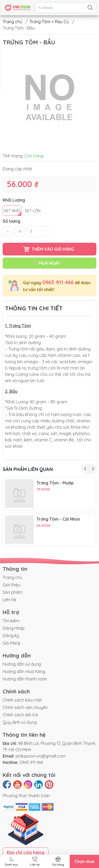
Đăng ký (11, 635)
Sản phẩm (12, 592)
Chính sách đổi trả (20, 714)
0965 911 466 (58, 282)
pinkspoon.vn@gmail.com (40, 756)
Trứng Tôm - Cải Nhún (58, 519)
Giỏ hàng (11, 643)
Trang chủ (12, 21)
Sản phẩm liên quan (28, 469)
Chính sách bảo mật (22, 700)
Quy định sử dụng (20, 722)
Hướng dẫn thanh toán (25, 679)
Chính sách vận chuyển (25, 707)
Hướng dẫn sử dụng (22, 664)
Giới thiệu (11, 584)
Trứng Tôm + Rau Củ (49, 21)
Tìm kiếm (11, 620)
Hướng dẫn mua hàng (24, 671)
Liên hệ (9, 599)
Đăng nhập (14, 628)
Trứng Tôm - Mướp (55, 483)
